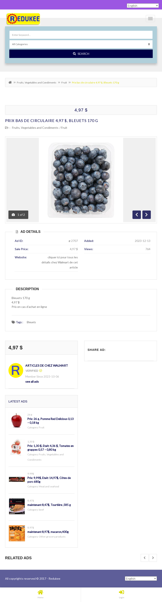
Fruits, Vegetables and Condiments (36, 82)
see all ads (32, 381)
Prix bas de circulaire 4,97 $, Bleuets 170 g (51, 120)
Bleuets (31, 322)
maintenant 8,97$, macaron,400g (48, 532)
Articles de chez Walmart (46, 365)
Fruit (64, 82)
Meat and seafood (49, 486)
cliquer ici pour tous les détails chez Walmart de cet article (60, 262)
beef (41, 509)
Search (81, 53)
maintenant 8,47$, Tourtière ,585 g (49, 505)
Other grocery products (52, 536)
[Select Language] (141, 578)
